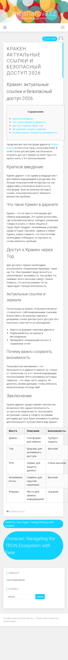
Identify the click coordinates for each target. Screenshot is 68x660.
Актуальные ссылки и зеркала (29, 129)
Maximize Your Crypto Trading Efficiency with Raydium (29, 524)
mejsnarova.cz (34, 13)
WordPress (28, 618)
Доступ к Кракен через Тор (27, 125)
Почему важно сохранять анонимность (34, 132)
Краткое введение (22, 118)
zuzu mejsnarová (15, 579)
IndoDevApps (9, 621)
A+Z (22, 511)
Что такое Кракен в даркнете (29, 122)
